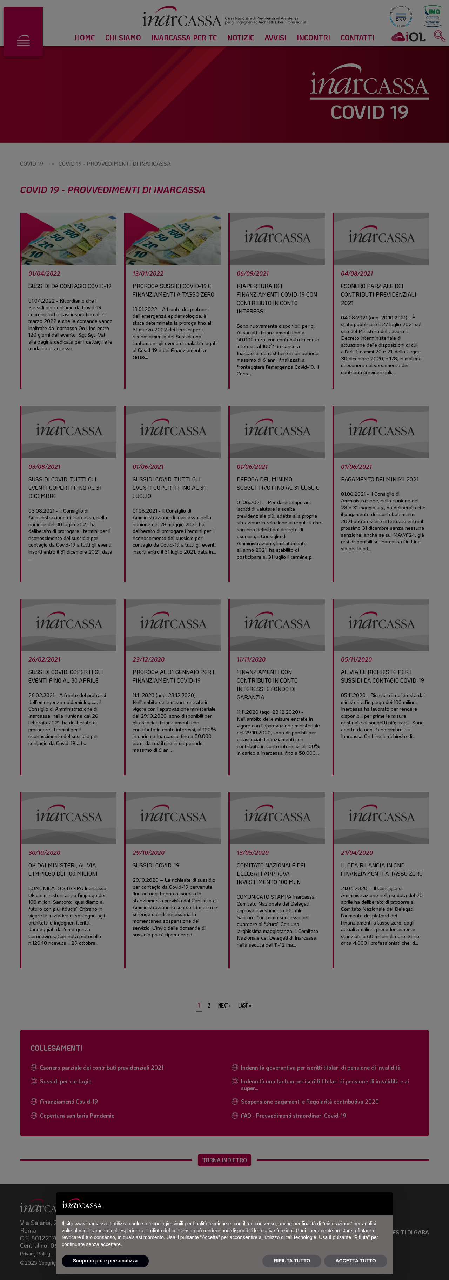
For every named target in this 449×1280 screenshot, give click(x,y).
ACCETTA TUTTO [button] (355, 1261)
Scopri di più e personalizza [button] (105, 1261)
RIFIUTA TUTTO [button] (292, 1261)
